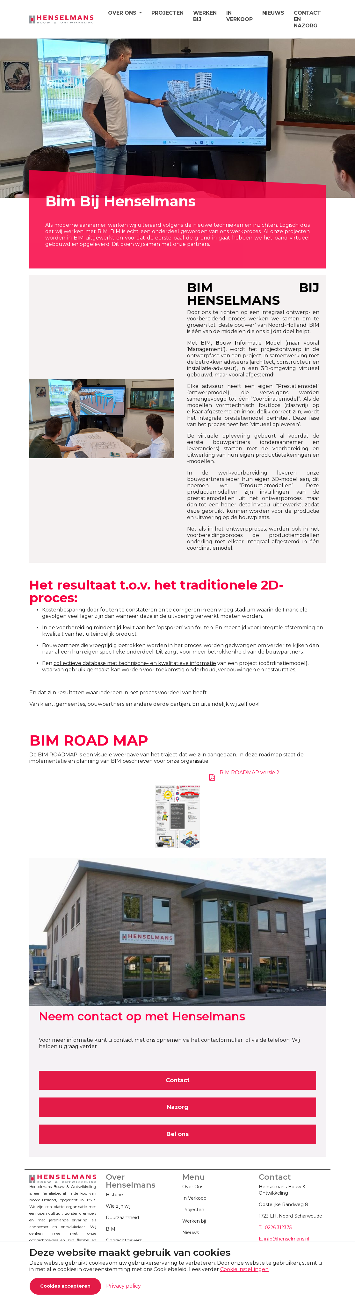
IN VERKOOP (239, 16)
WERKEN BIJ (205, 16)
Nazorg (177, 1107)
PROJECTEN (167, 13)
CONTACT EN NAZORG (307, 19)
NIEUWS (273, 13)
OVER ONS (123, 13)
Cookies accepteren (65, 1286)
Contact (178, 1080)
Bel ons (177, 1134)
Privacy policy (123, 1286)
